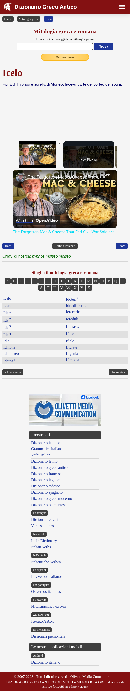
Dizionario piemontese (48, 505)
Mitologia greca (29, 19)
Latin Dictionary (44, 541)
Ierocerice (73, 312)
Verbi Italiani (41, 455)
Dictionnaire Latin (45, 519)
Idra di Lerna (76, 306)
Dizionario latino (44, 461)
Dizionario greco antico (49, 467)
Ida (7, 313)
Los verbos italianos (46, 577)
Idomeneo (11, 353)
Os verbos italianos (46, 591)
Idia (6, 341)
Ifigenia (72, 353)
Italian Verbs (41, 547)
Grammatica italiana (47, 449)
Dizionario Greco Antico (45, 7)
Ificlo (70, 341)
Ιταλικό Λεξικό (42, 621)
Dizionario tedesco (45, 486)
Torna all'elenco (65, 246)
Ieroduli (72, 319)
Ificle (70, 334)
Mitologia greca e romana (65, 31)
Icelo (48, 19)
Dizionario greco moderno (51, 499)
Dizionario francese (46, 474)
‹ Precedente (13, 372)
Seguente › (118, 372)
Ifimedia (72, 360)
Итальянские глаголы (48, 606)
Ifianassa (73, 326)
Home (8, 19)
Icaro (8, 246)
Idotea (72, 299)
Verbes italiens (42, 526)
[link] (21, 177)
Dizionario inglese (45, 480)
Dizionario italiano (45, 443)
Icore (122, 246)
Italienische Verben (46, 562)
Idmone (9, 347)
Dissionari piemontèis (48, 636)
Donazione (65, 57)
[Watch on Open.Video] (36, 220)
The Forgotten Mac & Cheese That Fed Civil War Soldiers (64, 177)
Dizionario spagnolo (47, 492)
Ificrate (71, 347)
